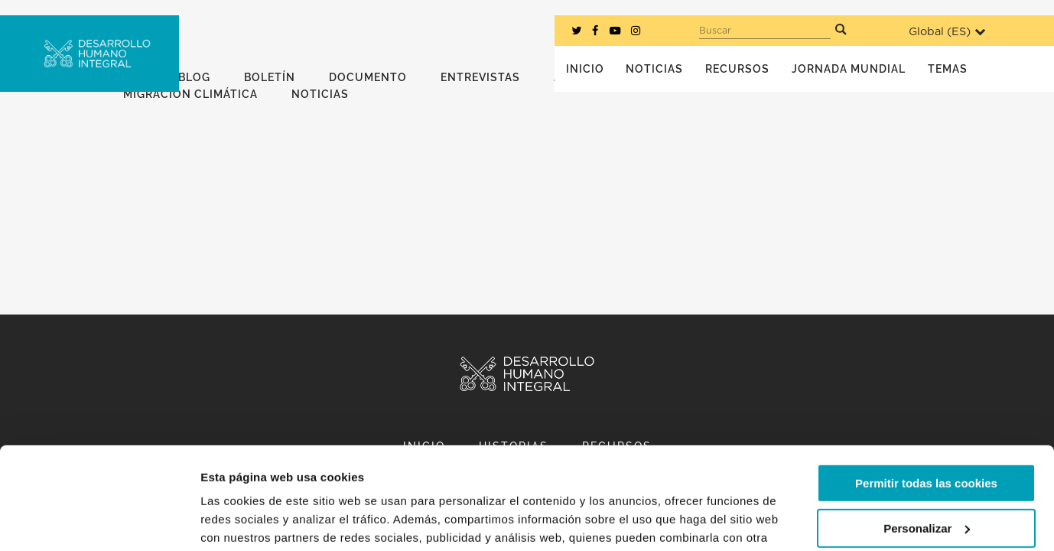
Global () (947, 31)
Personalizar (926, 432)
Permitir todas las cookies (926, 387)
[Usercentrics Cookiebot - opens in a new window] (99, 521)
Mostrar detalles (245, 520)
